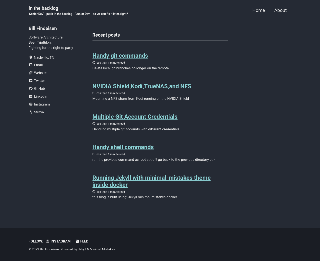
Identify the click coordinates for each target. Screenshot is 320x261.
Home (258, 10)
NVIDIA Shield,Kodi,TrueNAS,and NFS (141, 86)
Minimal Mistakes (102, 249)
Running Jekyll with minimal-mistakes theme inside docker (151, 181)
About (280, 10)
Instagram (58, 241)
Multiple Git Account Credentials (135, 116)
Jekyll (82, 249)
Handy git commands (120, 55)
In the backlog (78, 11)
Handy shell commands (123, 147)
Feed (81, 241)
